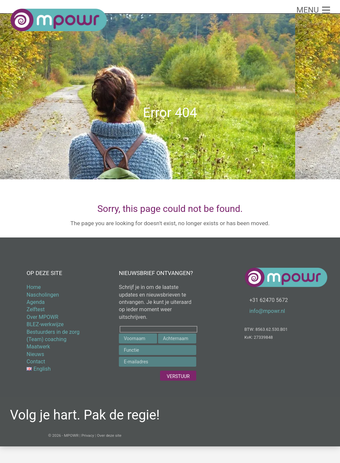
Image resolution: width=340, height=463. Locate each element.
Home (34, 287)
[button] (313, 10)
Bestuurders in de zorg (53, 332)
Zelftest (36, 309)
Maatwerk (38, 346)
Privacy (87, 435)
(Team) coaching (46, 339)
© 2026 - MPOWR (63, 435)
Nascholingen (43, 295)
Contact (36, 361)
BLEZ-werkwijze (45, 324)
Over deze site (109, 435)
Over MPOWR (42, 317)
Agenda (35, 302)
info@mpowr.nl (267, 311)
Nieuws (35, 354)
